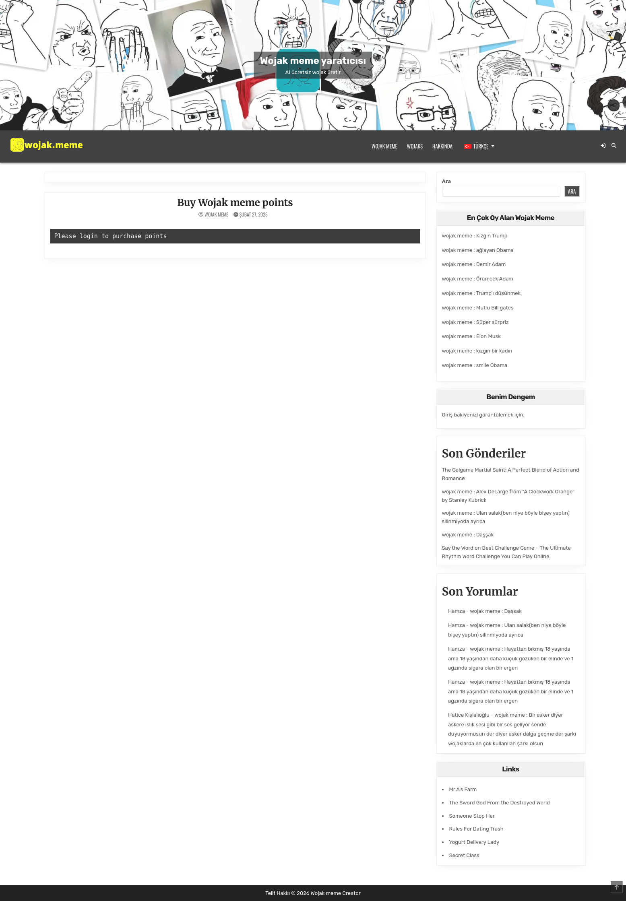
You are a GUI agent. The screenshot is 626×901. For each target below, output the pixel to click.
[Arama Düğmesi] (614, 145)
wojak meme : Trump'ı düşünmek (481, 293)
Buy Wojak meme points (235, 202)
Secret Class (464, 855)
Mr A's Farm (463, 789)
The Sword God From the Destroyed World (499, 803)
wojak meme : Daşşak (468, 535)
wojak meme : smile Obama (475, 365)
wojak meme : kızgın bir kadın (477, 351)
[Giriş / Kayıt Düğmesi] (603, 145)
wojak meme (216, 214)
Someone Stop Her (472, 816)
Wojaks (415, 146)
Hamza (456, 611)
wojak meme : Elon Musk (471, 336)
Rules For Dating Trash (476, 829)
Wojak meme (384, 146)
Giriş (447, 415)
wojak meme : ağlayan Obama (478, 250)
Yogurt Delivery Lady (474, 842)
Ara (446, 181)
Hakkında (442, 146)
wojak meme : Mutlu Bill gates (478, 308)
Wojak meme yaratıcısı (313, 60)
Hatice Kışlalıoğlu (469, 715)
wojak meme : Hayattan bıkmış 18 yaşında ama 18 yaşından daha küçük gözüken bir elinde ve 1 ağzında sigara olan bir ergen (510, 658)
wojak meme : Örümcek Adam (477, 279)
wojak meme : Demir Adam (474, 264)
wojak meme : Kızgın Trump (475, 236)
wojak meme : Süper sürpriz (475, 322)
